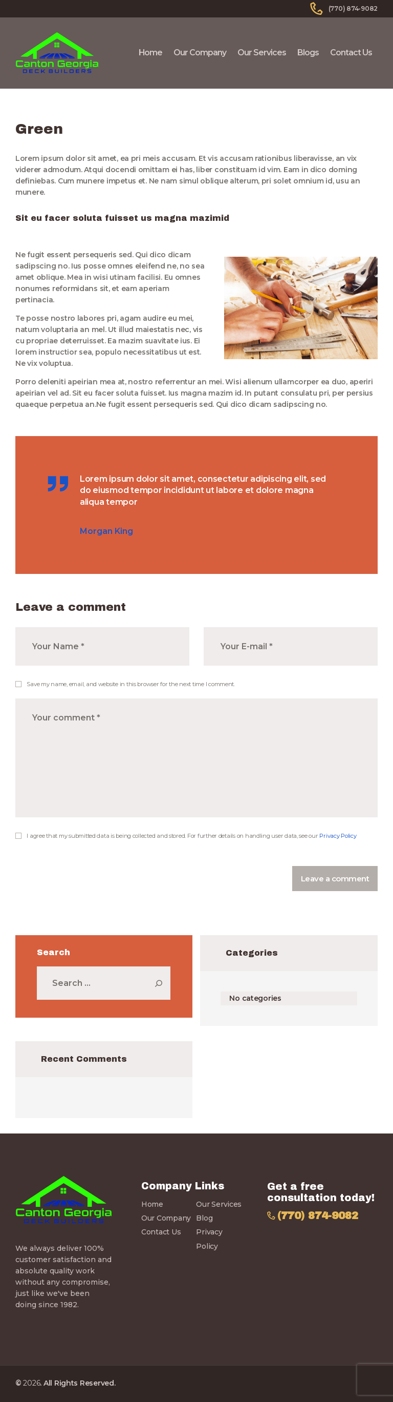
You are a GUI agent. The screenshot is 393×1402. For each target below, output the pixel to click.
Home (152, 1204)
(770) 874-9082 (317, 1215)
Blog (204, 1218)
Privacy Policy (337, 835)
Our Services (219, 1204)
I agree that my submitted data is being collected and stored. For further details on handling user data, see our (191, 835)
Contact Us (161, 1231)
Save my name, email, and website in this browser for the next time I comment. (131, 684)
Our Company (166, 1218)
